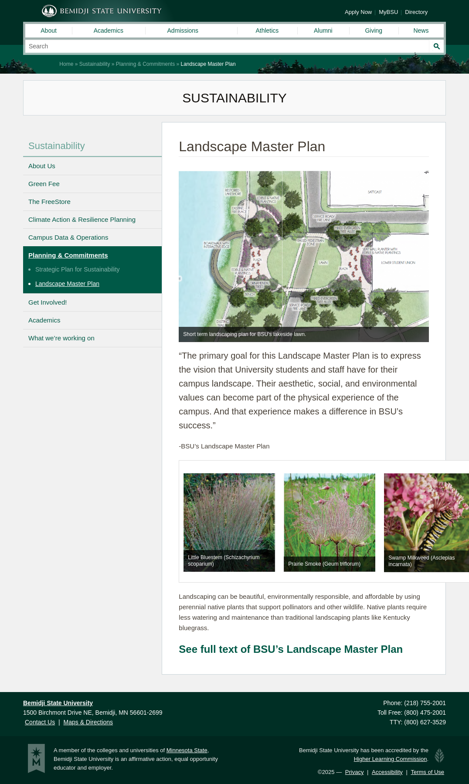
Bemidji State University (102, 11)
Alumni (323, 30)
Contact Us (40, 722)
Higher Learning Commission (390, 759)
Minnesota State (187, 750)
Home (66, 64)
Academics (108, 30)
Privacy (354, 772)
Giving (373, 30)
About (49, 30)
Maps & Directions (88, 722)
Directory (416, 12)
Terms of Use (427, 772)
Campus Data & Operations (68, 237)
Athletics (267, 30)
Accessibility (387, 772)
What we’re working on (61, 338)
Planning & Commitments (145, 64)
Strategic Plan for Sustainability (77, 269)
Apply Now (358, 12)
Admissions (183, 30)
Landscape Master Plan (67, 283)
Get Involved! (47, 302)
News (420, 30)
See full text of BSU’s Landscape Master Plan (291, 649)
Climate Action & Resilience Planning (82, 219)
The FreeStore (49, 201)
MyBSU (388, 12)
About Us (41, 166)
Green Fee (44, 183)
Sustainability (94, 64)
